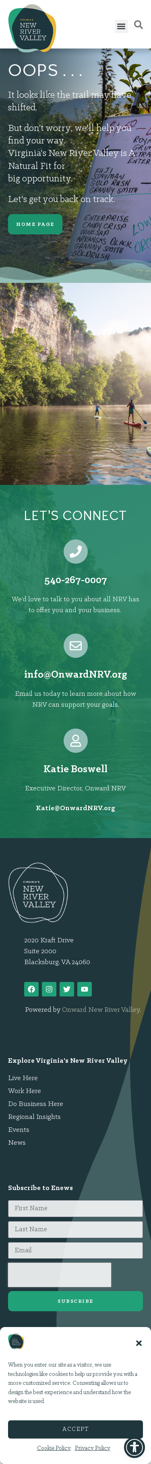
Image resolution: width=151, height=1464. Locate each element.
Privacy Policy (92, 1448)
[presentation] (59, 1275)
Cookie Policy (54, 1448)
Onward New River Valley (101, 1010)
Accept (75, 1429)
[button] (139, 1343)
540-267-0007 (75, 580)
